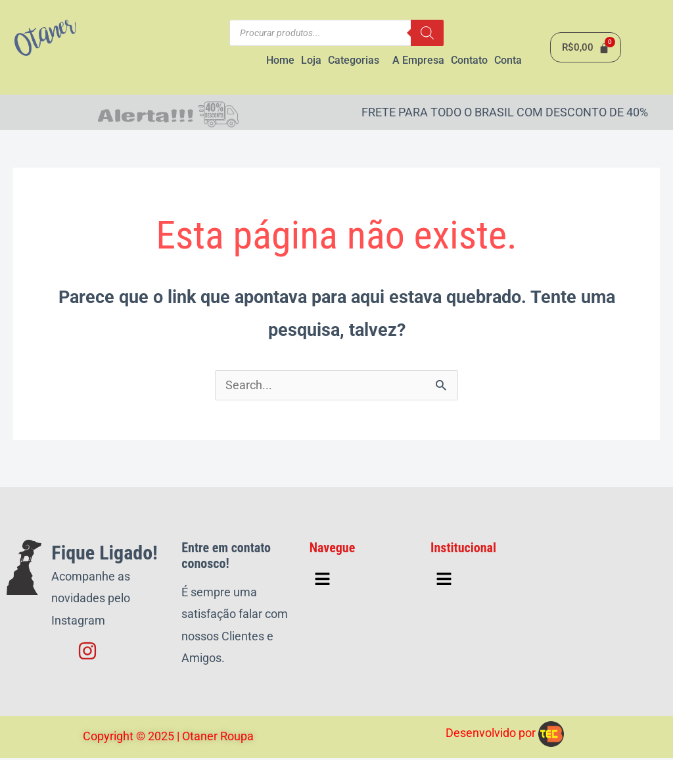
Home (280, 61)
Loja (311, 61)
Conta (508, 61)
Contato (469, 61)
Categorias (353, 61)
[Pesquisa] (427, 33)
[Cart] (585, 48)
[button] (357, 61)
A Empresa (418, 61)
